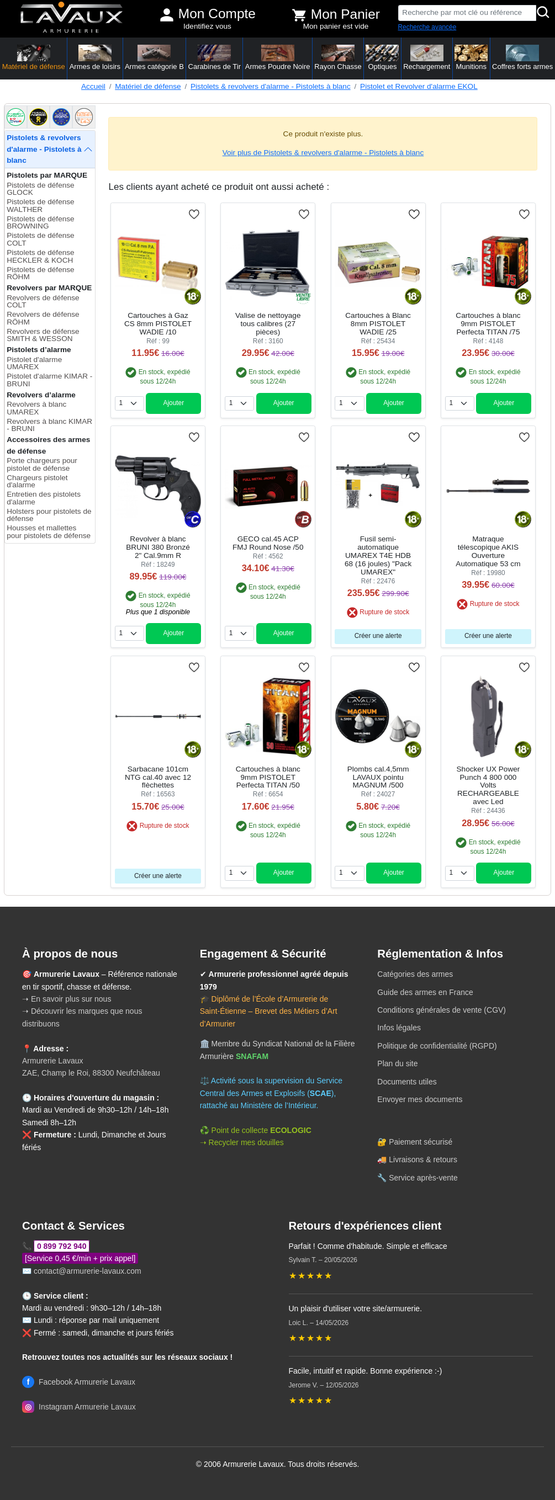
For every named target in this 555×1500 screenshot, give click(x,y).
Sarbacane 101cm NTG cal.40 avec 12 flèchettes (158, 777)
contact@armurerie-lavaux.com (87, 1271)
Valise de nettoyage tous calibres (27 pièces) (267, 323)
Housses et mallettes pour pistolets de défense (49, 532)
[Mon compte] (167, 15)
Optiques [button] (382, 58)
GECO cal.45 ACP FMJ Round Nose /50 (267, 543)
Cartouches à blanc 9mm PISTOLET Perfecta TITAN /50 (268, 777)
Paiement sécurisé (420, 1141)
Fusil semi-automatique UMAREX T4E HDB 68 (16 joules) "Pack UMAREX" (378, 555)
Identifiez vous (207, 26)
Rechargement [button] (426, 58)
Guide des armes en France (425, 992)
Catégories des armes (415, 974)
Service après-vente (423, 1177)
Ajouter (173, 403)
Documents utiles (406, 1081)
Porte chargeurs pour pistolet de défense (42, 464)
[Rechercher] (543, 13)
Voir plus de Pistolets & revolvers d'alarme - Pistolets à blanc (323, 152)
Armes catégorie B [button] (154, 58)
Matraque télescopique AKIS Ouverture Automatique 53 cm (488, 551)
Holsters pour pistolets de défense (49, 515)
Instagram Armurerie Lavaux (79, 1407)
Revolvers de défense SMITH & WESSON (43, 335)
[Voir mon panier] (299, 15)
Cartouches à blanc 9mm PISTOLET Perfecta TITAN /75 (488, 323)
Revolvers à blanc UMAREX (36, 408)
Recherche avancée (427, 27)
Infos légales (399, 1027)
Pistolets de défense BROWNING (40, 223)
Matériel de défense (148, 86)
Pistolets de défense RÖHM (40, 273)
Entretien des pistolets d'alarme (44, 498)
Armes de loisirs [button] (95, 58)
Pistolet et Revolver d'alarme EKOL (419, 86)
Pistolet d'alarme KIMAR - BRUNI (49, 380)
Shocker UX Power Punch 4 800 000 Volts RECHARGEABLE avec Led (488, 785)
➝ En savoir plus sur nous (66, 998)
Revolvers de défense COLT (43, 302)
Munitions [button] (471, 58)
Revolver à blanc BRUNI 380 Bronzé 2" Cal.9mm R (158, 547)
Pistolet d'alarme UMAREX (34, 363)
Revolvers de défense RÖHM (43, 318)
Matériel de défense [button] (33, 58)
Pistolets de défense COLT (40, 239)
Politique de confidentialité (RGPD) (436, 1045)
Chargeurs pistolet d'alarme (37, 482)
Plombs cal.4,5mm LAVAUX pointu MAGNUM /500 (378, 777)
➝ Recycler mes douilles (242, 1142)
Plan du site (397, 1063)
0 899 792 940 (62, 1246)
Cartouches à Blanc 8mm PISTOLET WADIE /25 (378, 323)
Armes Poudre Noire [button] (277, 58)
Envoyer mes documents (419, 1099)
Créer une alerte (378, 636)
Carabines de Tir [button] (214, 58)
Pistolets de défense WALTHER (40, 206)
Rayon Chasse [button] (337, 58)
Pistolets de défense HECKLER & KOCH (40, 256)
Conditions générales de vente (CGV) (441, 1010)
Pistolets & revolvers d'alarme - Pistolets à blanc (271, 86)
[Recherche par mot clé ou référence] (467, 13)
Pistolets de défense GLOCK (40, 189)
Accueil (93, 86)
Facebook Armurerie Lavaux (78, 1382)
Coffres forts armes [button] (522, 58)
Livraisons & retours (423, 1159)
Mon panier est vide (336, 26)
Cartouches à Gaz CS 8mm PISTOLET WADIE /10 (158, 323)
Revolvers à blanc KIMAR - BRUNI (49, 425)
